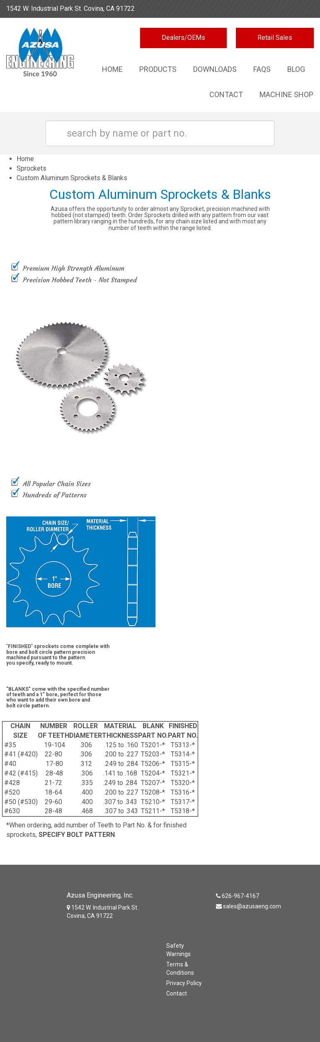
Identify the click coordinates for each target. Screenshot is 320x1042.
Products (158, 69)
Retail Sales (274, 38)
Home (112, 69)
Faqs (262, 69)
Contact (226, 94)
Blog (296, 69)
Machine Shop (286, 94)
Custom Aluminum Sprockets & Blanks (72, 178)
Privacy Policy (184, 983)
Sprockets (31, 168)
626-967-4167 (293, 8)
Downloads (215, 69)
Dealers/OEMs (183, 38)
